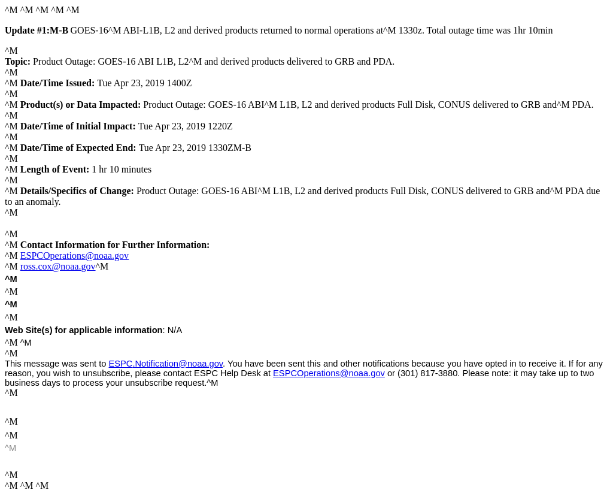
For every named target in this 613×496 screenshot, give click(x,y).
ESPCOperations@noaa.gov (74, 255)
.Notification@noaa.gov (166, 363)
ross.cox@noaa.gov (58, 266)
